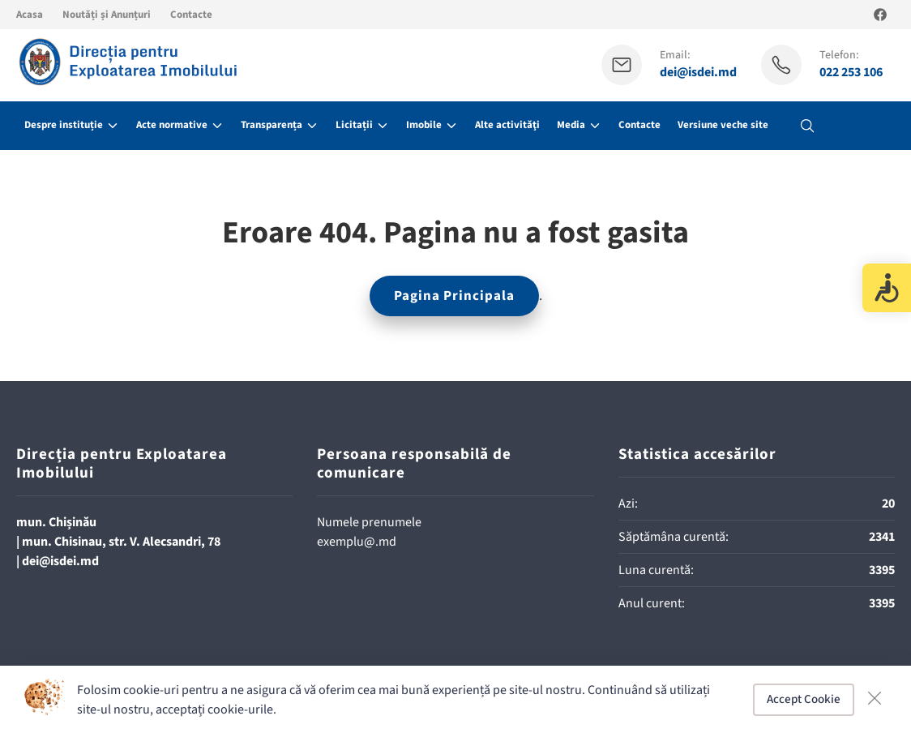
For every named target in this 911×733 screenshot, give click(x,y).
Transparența (271, 125)
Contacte (191, 14)
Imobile (424, 125)
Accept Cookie (803, 699)
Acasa (29, 14)
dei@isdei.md (698, 72)
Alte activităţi (507, 125)
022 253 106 (851, 72)
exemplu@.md (356, 542)
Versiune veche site (723, 125)
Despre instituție (63, 125)
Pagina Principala (454, 296)
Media (571, 125)
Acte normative (171, 125)
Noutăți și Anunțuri (106, 14)
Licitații (354, 125)
